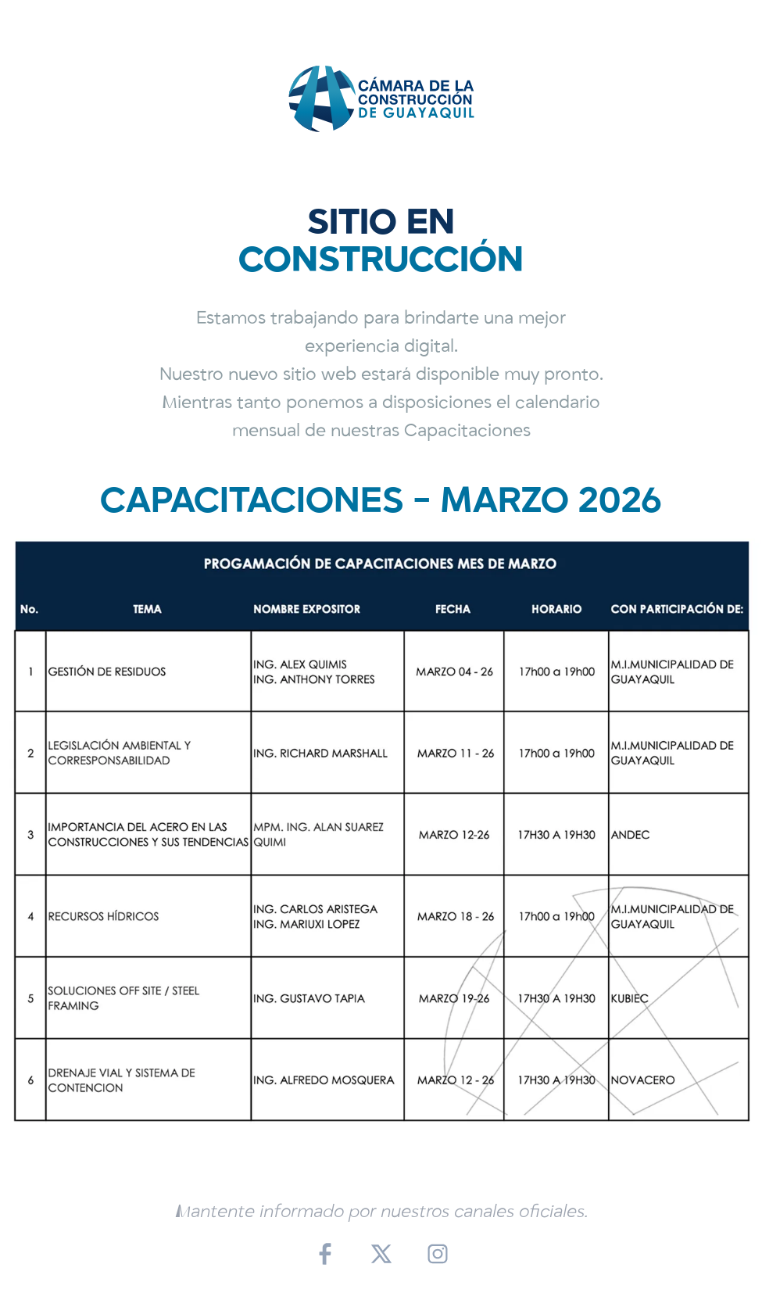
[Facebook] (325, 1253)
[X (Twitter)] (381, 1253)
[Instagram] (437, 1253)
